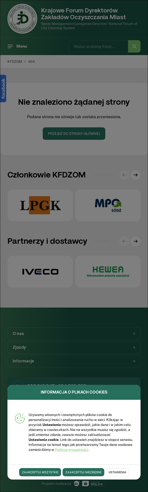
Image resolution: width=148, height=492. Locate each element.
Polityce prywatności (71, 450)
